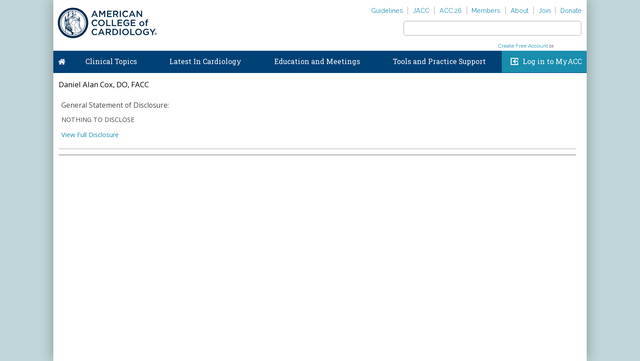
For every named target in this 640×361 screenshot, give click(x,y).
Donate (571, 10)
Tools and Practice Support (439, 61)
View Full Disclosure (90, 134)
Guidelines (387, 10)
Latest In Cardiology (205, 61)
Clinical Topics (111, 61)
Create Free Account (523, 46)
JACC (421, 10)
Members (486, 10)
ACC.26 (451, 10)
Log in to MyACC (552, 61)
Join (545, 10)
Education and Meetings (317, 61)
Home (61, 59)
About (519, 10)
